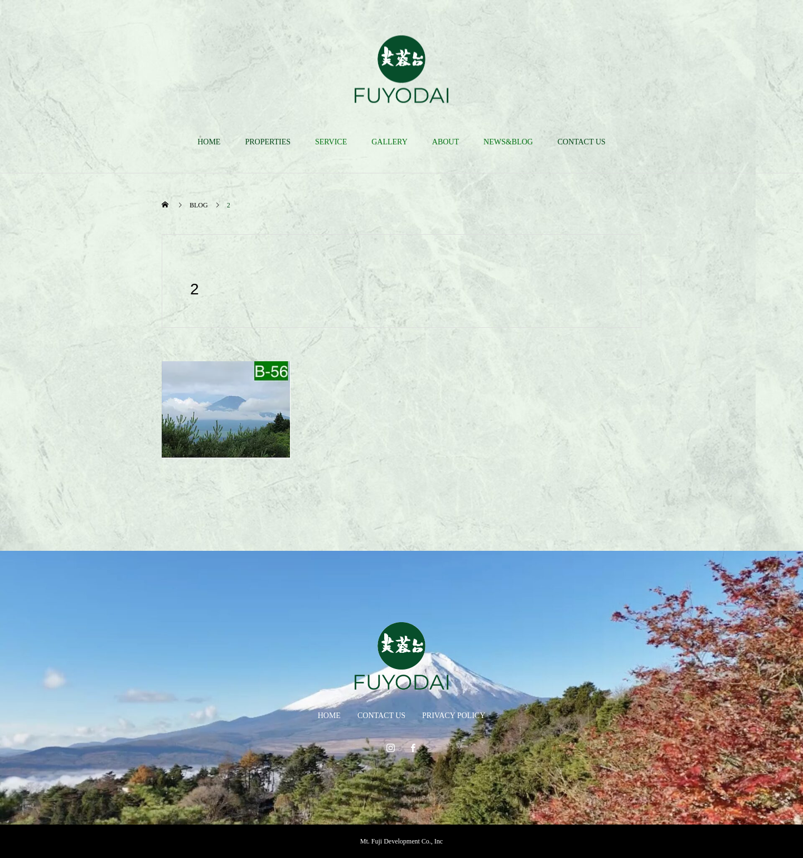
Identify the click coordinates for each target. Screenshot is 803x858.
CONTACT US (582, 142)
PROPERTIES (268, 142)
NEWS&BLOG (508, 142)
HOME (208, 142)
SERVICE (331, 142)
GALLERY (389, 142)
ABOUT (445, 142)
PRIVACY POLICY (453, 715)
